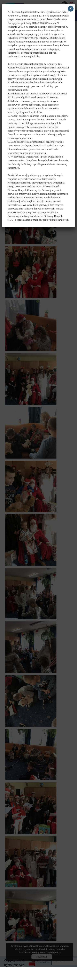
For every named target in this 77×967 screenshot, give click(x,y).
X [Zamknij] (70, 8)
